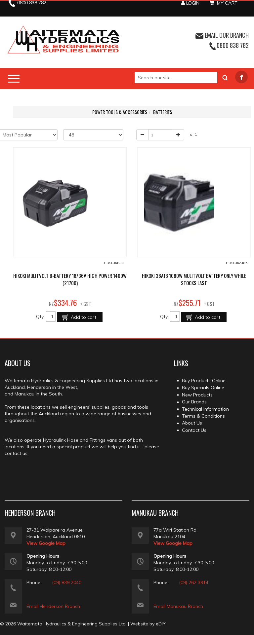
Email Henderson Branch (53, 606)
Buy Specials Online (203, 388)
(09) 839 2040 (66, 582)
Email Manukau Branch (178, 606)
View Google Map (45, 543)
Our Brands (194, 402)
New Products (197, 395)
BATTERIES (162, 111)
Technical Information (205, 409)
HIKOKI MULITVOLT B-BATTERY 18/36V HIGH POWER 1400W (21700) (70, 279)
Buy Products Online (204, 381)
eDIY (161, 624)
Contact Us (194, 430)
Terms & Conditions (203, 416)
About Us (192, 423)
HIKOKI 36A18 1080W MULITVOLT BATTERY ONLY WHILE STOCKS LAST (194, 279)
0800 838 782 (233, 45)
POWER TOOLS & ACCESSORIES (119, 111)
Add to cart (83, 317)
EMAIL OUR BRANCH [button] (222, 35)
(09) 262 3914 (193, 582)
